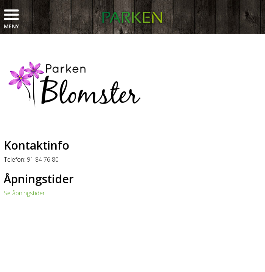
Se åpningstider (24, 193)
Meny (11, 26)
